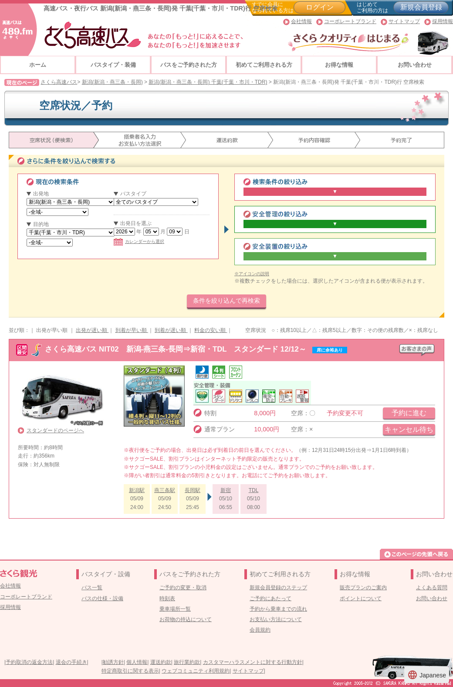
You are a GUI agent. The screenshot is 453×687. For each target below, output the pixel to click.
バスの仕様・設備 (102, 598)
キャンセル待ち (409, 429)
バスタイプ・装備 (113, 65)
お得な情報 (339, 65)
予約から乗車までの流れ (278, 609)
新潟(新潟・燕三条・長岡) (112, 82)
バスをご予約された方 (188, 65)
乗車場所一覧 (175, 609)
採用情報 (442, 21)
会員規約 (260, 630)
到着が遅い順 (171, 330)
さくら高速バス (59, 82)
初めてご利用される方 (264, 65)
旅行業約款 (187, 662)
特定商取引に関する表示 (130, 671)
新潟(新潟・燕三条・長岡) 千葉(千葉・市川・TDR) (208, 82)
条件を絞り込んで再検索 (226, 300)
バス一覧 (91, 587)
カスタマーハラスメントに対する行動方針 (252, 662)
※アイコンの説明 (251, 273)
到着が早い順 (131, 330)
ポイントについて (361, 598)
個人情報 (136, 662)
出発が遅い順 (92, 330)
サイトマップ (404, 21)
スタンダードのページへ (55, 430)
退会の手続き (71, 662)
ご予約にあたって (270, 598)
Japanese (426, 675)
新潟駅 (137, 490)
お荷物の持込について (185, 619)
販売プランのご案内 (363, 587)
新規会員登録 (421, 7)
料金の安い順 (210, 330)
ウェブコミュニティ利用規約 (196, 671)
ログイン (320, 7)
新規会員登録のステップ (278, 587)
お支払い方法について (276, 619)
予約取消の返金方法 (29, 662)
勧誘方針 (113, 662)
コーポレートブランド (350, 21)
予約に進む (409, 413)
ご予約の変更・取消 (182, 587)
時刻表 (167, 598)
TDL (254, 490)
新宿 (225, 490)
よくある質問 (431, 587)
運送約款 (160, 662)
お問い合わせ (415, 65)
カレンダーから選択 (139, 241)
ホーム (37, 65)
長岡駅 (192, 490)
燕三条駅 (164, 490)
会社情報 (301, 21)
